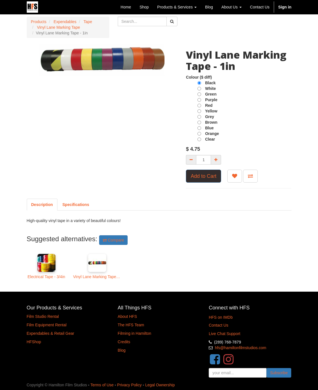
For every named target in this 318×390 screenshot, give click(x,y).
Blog (122, 350)
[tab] (76, 204)
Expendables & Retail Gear (50, 333)
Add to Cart (203, 176)
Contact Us (218, 325)
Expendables (65, 21)
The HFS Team (131, 325)
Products (38, 21)
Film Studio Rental (43, 316)
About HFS (127, 316)
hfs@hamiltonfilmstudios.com (240, 347)
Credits (124, 342)
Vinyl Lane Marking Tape (58, 27)
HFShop (34, 342)
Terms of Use (102, 385)
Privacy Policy (129, 385)
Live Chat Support (224, 333)
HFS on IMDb (221, 317)
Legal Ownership (160, 385)
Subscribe (279, 373)
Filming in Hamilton (134, 333)
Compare (113, 240)
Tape (88, 21)
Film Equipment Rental (47, 325)
